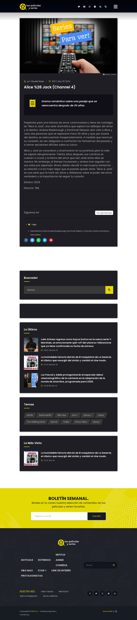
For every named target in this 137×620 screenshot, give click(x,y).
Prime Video (81, 421)
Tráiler (66, 421)
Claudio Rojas (37, 81)
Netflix (30, 415)
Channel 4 (88, 231)
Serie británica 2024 (38, 231)
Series (101, 415)
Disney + (88, 415)
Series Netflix (45, 415)
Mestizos (63, 591)
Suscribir (97, 516)
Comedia (61, 565)
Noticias (27, 560)
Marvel (54, 421)
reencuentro (35, 234)
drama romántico (101, 231)
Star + (75, 415)
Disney (96, 421)
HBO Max (61, 415)
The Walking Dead (36, 421)
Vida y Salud (47, 591)
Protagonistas (32, 575)
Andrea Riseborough (57, 231)
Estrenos (44, 560)
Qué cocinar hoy (28, 596)
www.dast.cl (110, 611)
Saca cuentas (50, 596)
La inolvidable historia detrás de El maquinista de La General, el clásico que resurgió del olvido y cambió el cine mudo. (76, 358)
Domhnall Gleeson (75, 231)
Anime (60, 560)
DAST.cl (34, 611)
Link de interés (61, 570)
